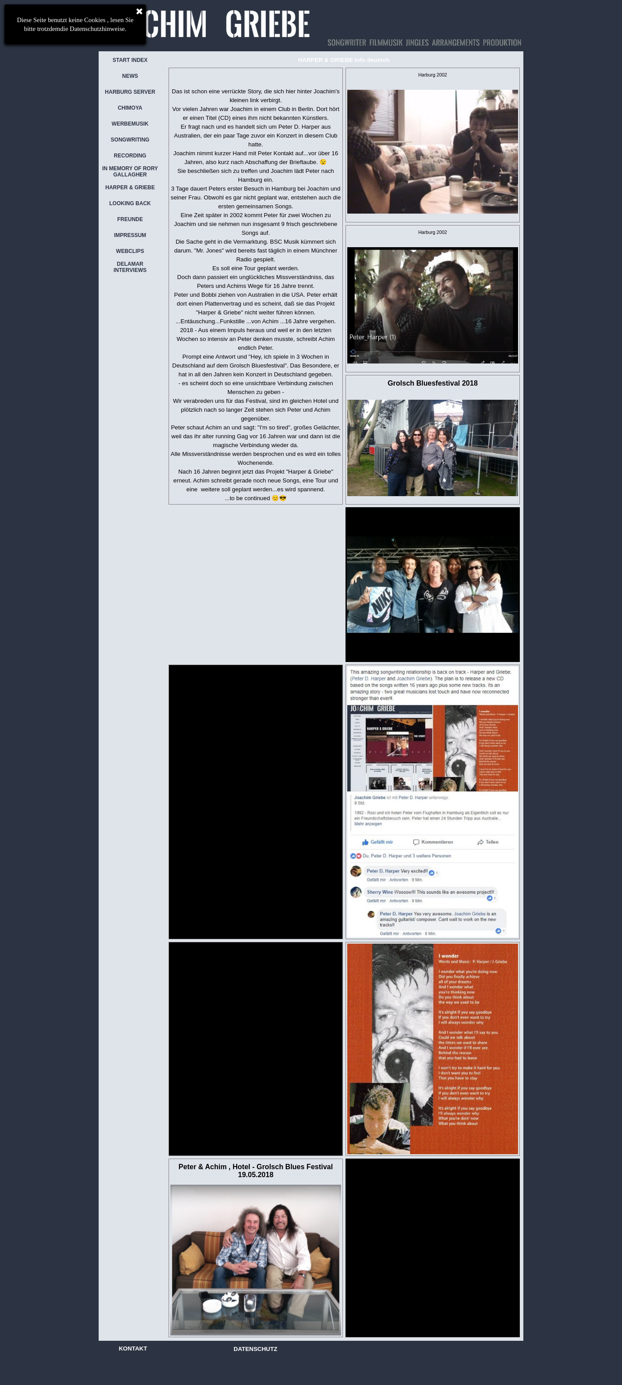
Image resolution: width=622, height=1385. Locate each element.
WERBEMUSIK (129, 124)
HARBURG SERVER (130, 92)
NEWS (130, 76)
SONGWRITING (130, 140)
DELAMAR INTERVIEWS (130, 267)
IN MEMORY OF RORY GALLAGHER (130, 171)
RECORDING (130, 156)
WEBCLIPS (130, 251)
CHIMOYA (130, 108)
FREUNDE (130, 219)
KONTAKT (133, 1348)
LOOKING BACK (130, 203)
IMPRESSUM (130, 235)
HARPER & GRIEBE (130, 187)
